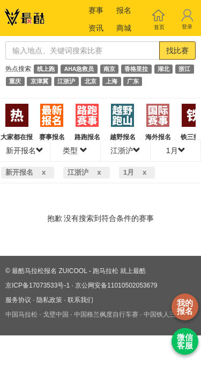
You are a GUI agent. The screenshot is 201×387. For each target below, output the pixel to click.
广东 (133, 81)
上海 (111, 81)
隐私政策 (49, 300)
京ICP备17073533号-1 (37, 285)
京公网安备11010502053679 (116, 285)
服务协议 (18, 300)
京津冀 (39, 81)
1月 (175, 150)
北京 (90, 81)
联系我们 (80, 300)
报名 (123, 10)
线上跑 (46, 69)
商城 (123, 28)
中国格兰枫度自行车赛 (106, 314)
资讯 (95, 28)
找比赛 (177, 50)
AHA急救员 (79, 69)
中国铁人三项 (163, 314)
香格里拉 (136, 69)
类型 (75, 150)
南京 (109, 69)
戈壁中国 (56, 314)
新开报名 (24, 150)
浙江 (184, 69)
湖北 (163, 69)
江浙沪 (66, 81)
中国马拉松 (21, 314)
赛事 (95, 10)
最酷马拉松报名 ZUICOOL (49, 271)
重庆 (15, 81)
